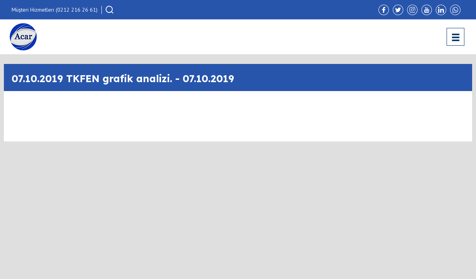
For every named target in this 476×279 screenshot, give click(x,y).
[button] (109, 10)
